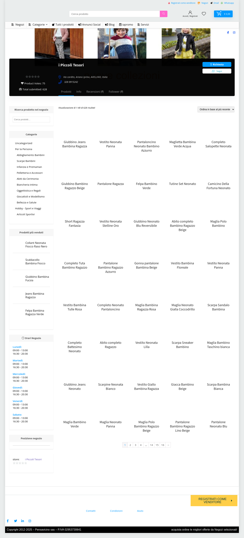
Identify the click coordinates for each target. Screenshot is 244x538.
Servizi (143, 24)
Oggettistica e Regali (29, 190)
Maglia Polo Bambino (218, 223)
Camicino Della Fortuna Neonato (218, 186)
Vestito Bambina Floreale (182, 265)
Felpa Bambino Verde (146, 186)
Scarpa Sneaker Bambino (182, 344)
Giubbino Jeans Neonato (75, 386)
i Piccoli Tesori (33, 459)
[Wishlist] (204, 14)
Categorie (37, 24)
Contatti (91, 510)
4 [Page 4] (140, 445)
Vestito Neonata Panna (110, 144)
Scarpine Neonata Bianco (110, 386)
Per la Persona (23, 149)
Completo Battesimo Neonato (75, 346)
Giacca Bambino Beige (182, 386)
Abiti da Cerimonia (28, 178)
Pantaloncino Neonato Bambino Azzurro (146, 146)
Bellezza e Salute (26, 202)
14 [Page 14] (151, 445)
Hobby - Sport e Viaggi (28, 208)
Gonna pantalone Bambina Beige (146, 265)
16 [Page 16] (162, 445)
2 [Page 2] (130, 445)
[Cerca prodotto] (163, 14)
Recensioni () (95, 91)
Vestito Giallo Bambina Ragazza (146, 386)
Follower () (116, 91)
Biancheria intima (27, 184)
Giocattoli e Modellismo (31, 196)
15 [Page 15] (157, 445)
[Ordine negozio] (216, 109)
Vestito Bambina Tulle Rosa (74, 307)
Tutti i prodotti (63, 24)
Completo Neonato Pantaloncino (110, 307)
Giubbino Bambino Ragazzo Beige (75, 186)
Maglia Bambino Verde (74, 424)
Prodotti (66, 91)
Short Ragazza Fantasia (75, 223)
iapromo (126, 24)
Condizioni (116, 510)
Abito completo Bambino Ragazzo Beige (182, 225)
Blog (110, 24)
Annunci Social (89, 24)
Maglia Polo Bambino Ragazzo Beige (146, 426)
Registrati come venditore (183, 3)
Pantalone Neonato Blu (218, 424)
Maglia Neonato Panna (111, 424)
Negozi (204, 3)
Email (216, 3)
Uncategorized (23, 143)
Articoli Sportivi (26, 214)
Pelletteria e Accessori (30, 172)
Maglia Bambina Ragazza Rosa (146, 307)
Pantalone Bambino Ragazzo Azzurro (110, 267)
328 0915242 (71, 82)
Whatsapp (229, 3)
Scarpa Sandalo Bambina (218, 307)
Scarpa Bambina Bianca (218, 386)
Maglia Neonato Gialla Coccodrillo (182, 307)
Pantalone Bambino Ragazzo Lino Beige (182, 426)
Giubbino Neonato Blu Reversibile (146, 223)
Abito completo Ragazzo (110, 344)
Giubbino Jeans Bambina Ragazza (74, 144)
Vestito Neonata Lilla (147, 344)
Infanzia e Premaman (29, 166)
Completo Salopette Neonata (218, 144)
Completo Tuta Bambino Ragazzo (74, 265)
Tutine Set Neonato (182, 184)
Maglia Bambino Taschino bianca (218, 344)
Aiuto (140, 510)
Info (78, 91)
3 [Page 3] (135, 445)
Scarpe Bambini (26, 161)
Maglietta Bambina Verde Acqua (182, 144)
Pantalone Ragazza (110, 184)
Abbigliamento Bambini (30, 155)
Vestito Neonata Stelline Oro (110, 223)
